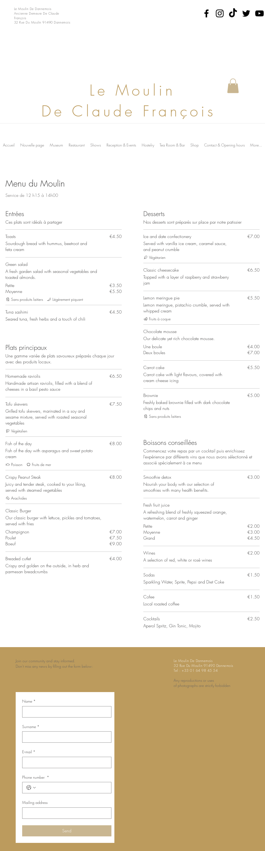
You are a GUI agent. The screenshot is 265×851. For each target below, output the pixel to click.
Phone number (35, 777)
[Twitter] (246, 13)
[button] (233, 86)
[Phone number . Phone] (72, 787)
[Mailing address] (65, 813)
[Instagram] (219, 13)
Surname (30, 726)
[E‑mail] (65, 762)
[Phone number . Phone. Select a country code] (31, 787)
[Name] (65, 711)
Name (29, 701)
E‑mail (28, 752)
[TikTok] (233, 13)
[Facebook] (206, 13)
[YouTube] (259, 13)
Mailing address (35, 802)
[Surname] (65, 737)
